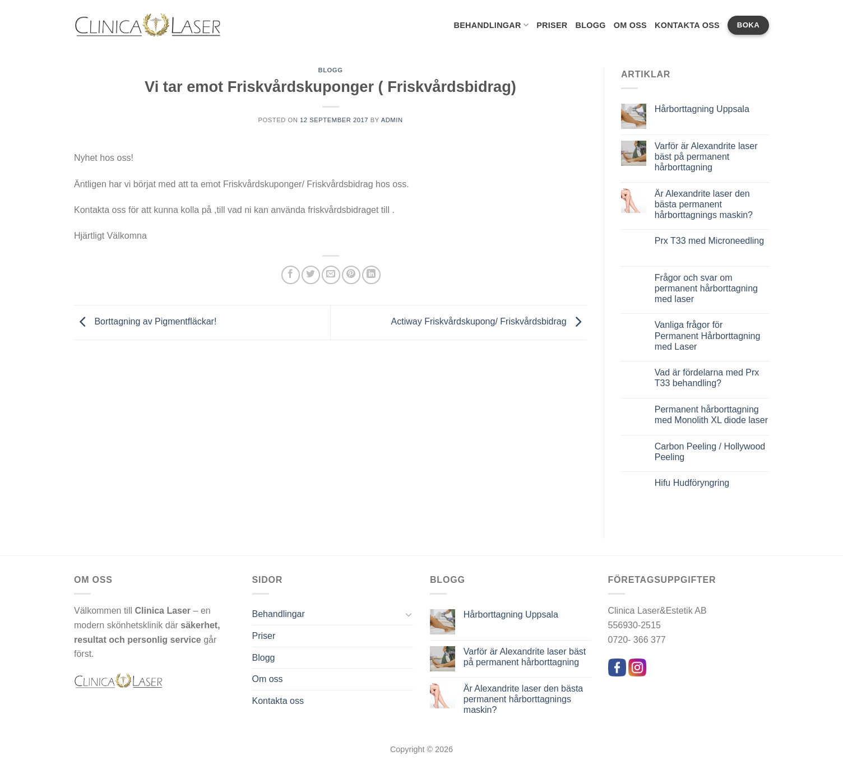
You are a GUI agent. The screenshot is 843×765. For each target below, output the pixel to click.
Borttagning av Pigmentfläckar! (145, 321)
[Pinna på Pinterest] (351, 275)
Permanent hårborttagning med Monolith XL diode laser (711, 415)
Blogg (590, 25)
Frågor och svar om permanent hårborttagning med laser (706, 288)
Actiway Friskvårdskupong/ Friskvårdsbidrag (489, 321)
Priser (551, 25)
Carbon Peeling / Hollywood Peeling (710, 452)
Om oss (630, 25)
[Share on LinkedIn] (371, 275)
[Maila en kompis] (331, 275)
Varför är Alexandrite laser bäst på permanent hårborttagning (706, 156)
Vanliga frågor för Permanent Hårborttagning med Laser (708, 335)
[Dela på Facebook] (290, 275)
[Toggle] (408, 614)
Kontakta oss (687, 25)
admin (392, 120)
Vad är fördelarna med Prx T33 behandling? (707, 378)
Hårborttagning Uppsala (702, 109)
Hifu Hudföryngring (692, 483)
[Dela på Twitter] (311, 275)
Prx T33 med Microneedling (709, 240)
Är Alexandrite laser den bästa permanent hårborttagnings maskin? (704, 204)
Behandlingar (491, 25)
